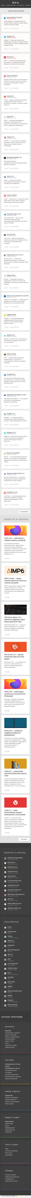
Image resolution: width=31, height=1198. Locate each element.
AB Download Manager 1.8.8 (14, 157)
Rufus (9, 972)
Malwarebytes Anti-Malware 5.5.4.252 (16, 394)
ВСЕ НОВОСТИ (24, 839)
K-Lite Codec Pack (13, 963)
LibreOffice (11, 977)
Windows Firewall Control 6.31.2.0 (15, 473)
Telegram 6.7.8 (10, 36)
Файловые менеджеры (11, 1097)
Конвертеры (8, 1132)
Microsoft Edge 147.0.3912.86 (14, 17)
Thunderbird (11, 945)
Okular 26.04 (10, 116)
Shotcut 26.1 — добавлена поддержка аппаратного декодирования (13, 733)
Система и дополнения (11, 1074)
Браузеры (8, 1030)
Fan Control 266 (11, 234)
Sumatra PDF (11, 981)
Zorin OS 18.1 (11, 862)
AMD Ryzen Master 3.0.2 (14, 908)
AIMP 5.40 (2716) (11, 354)
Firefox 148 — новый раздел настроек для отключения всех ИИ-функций (15, 694)
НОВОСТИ (3, 5)
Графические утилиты (11, 1181)
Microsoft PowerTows (14, 949)
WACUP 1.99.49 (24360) (13, 453)
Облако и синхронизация (12, 1037)
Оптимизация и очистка (12, 1068)
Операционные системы (12, 1064)
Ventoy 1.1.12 (10, 176)
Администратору (10, 1047)
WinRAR (10, 995)
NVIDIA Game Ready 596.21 (15, 857)
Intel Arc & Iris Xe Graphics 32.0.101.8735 (17, 295)
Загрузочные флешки (11, 1078)
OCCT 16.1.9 (10, 56)
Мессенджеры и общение (12, 1032)
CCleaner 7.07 (10, 137)
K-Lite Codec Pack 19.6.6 (14, 880)
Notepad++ (11, 1000)
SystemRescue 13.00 (13, 885)
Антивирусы (8, 1072)
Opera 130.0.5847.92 (12, 75)
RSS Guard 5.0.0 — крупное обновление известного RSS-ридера (14, 657)
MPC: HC (10, 954)
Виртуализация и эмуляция (13, 1076)
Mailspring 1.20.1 (11, 432)
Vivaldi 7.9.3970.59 (12, 195)
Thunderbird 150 (11, 374)
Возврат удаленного (11, 1099)
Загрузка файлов (10, 1039)
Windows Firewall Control (15, 991)
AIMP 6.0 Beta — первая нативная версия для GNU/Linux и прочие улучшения (15, 581)
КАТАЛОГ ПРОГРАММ (11, 5)
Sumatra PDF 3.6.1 (13, 871)
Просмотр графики (10, 1174)
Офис (6, 1148)
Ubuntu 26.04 (10, 96)
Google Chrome (12, 931)
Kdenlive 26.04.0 (11, 275)
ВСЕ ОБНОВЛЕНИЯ (24, 511)
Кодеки (7, 1125)
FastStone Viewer (12, 968)
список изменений (14, 28)
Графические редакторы (12, 1176)
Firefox (9, 927)
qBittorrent (11, 940)
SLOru (15, 3)
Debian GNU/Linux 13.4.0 (14, 903)
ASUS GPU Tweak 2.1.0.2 (14, 889)
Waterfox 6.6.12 (11, 335)
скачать (6, 28)
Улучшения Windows (11, 1070)
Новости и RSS (9, 1041)
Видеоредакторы (10, 1127)
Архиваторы (9, 1095)
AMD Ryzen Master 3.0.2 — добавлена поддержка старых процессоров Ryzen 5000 (14, 619)
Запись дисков (9, 1103)
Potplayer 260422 (11, 314)
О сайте (13, 1195)
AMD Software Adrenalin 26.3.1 (16, 894)
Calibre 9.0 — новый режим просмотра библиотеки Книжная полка (15, 773)
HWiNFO (10, 986)
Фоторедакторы (9, 1179)
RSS (16, 1195)
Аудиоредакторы (10, 1129)
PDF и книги (8, 1152)
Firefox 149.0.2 (12, 876)
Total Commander (12, 1004)
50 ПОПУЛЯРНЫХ (20, 5)
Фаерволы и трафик (11, 1045)
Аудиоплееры (9, 1123)
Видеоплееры (9, 1121)
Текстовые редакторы (11, 1150)
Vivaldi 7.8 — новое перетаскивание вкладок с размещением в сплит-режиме (14, 812)
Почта (7, 1043)
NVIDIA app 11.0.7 (12, 867)
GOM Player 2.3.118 (12, 492)
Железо (7, 1066)
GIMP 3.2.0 (10, 899)
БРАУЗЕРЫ (28, 5)
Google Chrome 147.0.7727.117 (15, 254)
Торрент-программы (11, 1034)
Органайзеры (9, 1155)
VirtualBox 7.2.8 (11, 413)
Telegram (10, 936)
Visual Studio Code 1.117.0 (14, 214)
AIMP (9, 959)
